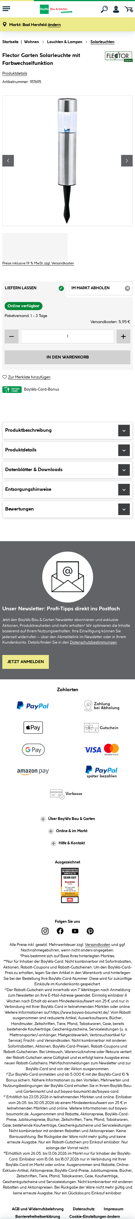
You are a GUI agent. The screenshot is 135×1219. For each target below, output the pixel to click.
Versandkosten (97, 945)
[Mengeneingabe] (67, 336)
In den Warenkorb (68, 357)
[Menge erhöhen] (123, 336)
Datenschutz (84, 1208)
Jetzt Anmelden (25, 662)
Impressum (113, 1208)
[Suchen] (104, 9)
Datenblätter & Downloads (67, 470)
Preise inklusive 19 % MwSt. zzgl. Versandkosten (38, 263)
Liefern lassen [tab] (35, 290)
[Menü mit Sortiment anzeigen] (6, 9)
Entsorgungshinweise (67, 489)
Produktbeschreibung (67, 430)
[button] (35, 25)
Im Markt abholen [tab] (102, 290)
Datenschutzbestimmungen (93, 642)
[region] (67, 161)
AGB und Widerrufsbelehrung (38, 1208)
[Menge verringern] (12, 336)
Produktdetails (14, 73)
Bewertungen (67, 509)
